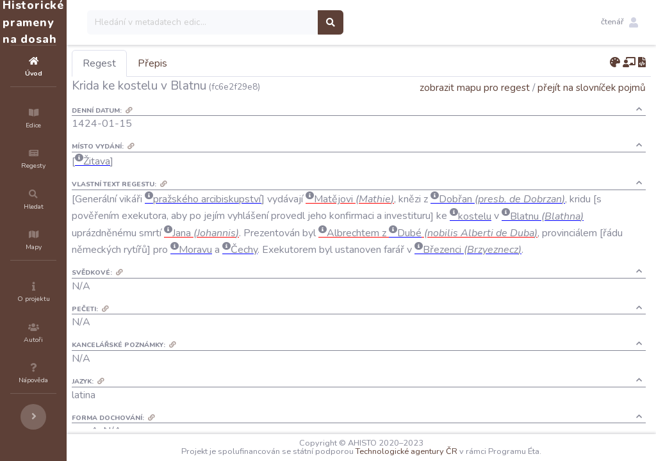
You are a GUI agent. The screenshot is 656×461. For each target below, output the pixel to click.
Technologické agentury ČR (445, 451)
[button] (619, 22)
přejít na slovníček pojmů (591, 87)
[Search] (279, 22)
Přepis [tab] (229, 63)
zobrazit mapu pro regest (475, 87)
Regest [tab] (176, 63)
